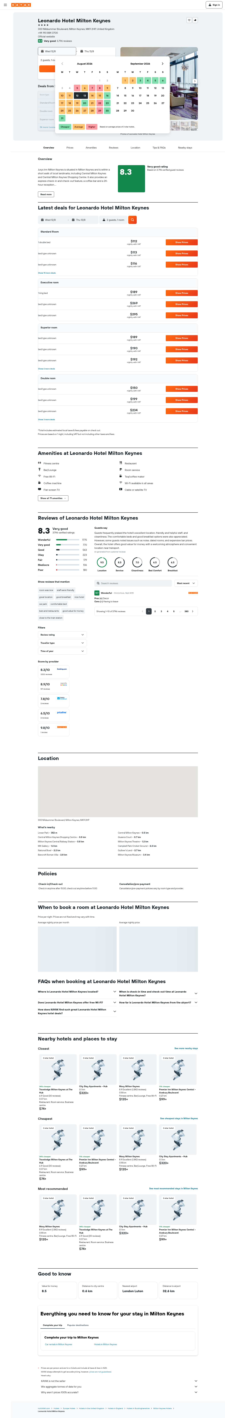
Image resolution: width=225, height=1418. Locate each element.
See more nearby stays (186, 1048)
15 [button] (100, 95)
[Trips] (5, 65)
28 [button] (92, 110)
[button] (5, 4)
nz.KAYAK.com (44, 1408)
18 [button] (70, 103)
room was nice (46, 590)
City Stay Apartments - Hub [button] (93, 1086)
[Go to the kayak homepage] (21, 5)
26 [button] (77, 110)
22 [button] (99, 103)
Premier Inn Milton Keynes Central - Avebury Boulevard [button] (177, 1091)
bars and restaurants (49, 610)
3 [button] (62, 88)
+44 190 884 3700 (48, 32)
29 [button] (99, 110)
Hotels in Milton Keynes (105, 1344)
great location (46, 597)
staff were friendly (65, 590)
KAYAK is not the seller (119, 1381)
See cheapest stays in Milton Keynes (179, 1118)
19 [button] (77, 103)
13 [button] (85, 95)
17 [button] (62, 103)
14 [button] (92, 95)
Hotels (56, 1408)
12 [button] (77, 95)
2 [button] (107, 80)
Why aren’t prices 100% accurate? (119, 1392)
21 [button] (92, 103)
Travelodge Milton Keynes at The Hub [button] (55, 1091)
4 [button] (69, 88)
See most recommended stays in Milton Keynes (173, 1188)
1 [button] (99, 80)
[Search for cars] (5, 28)
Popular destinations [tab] (78, 1325)
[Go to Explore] (5, 43)
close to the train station (50, 617)
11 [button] (70, 95)
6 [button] (84, 88)
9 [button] (107, 88)
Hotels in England (115, 1408)
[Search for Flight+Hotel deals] (5, 34)
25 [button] (69, 110)
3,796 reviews (64, 40)
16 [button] (107, 95)
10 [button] (62, 95)
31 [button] (62, 118)
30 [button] (107, 110)
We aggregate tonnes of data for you (119, 1386)
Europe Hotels (69, 1408)
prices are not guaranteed (100, 1372)
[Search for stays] (5, 21)
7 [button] (92, 88)
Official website (46, 36)
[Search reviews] (136, 583)
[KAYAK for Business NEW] (5, 56)
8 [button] (100, 88)
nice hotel (79, 597)
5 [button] (77, 88)
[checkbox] (53, 671)
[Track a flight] (5, 50)
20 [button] (84, 103)
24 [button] (62, 110)
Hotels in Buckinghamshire (138, 1408)
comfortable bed (59, 604)
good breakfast (63, 597)
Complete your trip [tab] (52, 1325)
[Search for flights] (5, 14)
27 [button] (84, 110)
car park (43, 604)
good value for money (73, 610)
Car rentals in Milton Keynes (58, 1344)
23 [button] (107, 103)
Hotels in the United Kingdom (91, 1408)
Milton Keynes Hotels (162, 1408)
